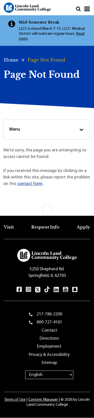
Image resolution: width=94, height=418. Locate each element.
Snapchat (74, 289)
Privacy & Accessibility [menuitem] (49, 354)
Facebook (19, 289)
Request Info (45, 227)
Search (78, 9)
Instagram (28, 289)
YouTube (65, 289)
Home (11, 60)
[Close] (87, 9)
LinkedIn (56, 289)
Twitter (37, 289)
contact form (30, 183)
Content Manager (43, 400)
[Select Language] (49, 374)
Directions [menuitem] (49, 338)
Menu (14, 129)
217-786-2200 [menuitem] (49, 314)
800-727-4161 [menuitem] (49, 322)
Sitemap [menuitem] (49, 362)
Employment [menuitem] (49, 346)
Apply (83, 227)
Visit (9, 227)
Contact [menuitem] (49, 330)
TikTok (47, 289)
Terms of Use (15, 400)
